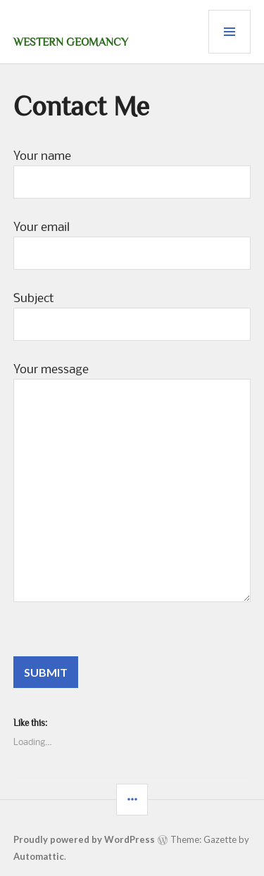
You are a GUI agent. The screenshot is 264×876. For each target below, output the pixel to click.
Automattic (38, 856)
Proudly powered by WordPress (84, 839)
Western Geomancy (70, 42)
